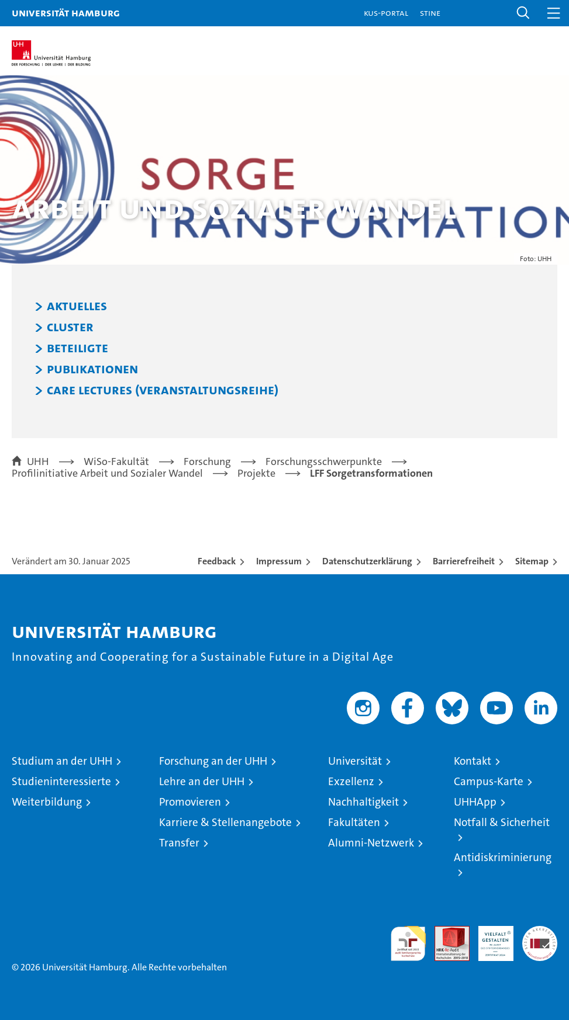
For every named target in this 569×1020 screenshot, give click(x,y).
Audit (445, 932)
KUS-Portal (386, 12)
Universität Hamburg (66, 12)
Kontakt (472, 761)
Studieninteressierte (61, 781)
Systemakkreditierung (539, 932)
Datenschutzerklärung (367, 561)
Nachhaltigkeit (363, 802)
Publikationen (92, 369)
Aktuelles (77, 306)
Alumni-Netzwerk (371, 842)
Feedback (217, 561)
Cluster (70, 327)
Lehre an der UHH (201, 781)
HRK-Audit (489, 938)
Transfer (179, 842)
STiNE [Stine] (430, 12)
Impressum (279, 561)
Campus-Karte (488, 781)
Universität (355, 761)
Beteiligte (77, 348)
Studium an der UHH (62, 761)
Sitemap (532, 561)
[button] (523, 13)
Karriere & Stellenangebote (225, 822)
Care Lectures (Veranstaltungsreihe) (162, 390)
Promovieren (190, 802)
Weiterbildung (47, 802)
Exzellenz (351, 781)
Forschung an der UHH (213, 761)
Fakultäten (354, 822)
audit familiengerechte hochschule (408, 943)
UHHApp (475, 802)
